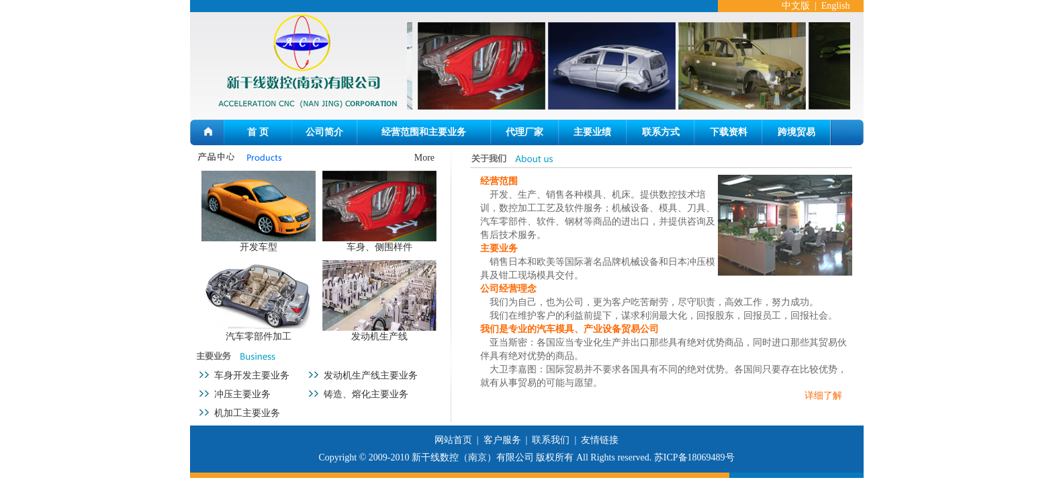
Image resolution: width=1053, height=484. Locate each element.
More (424, 158)
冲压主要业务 (242, 394)
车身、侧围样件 (379, 247)
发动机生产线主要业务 (371, 375)
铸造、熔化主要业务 (366, 394)
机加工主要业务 (247, 413)
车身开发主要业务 (251, 375)
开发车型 (258, 247)
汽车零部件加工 (258, 336)
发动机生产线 (379, 336)
